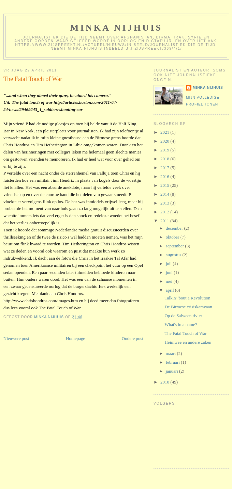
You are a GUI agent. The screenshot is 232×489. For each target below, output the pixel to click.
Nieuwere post (16, 338)
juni (170, 272)
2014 (165, 194)
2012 (165, 211)
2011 (165, 220)
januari (172, 371)
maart (171, 353)
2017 (165, 167)
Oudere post (132, 338)
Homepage (75, 338)
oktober (173, 237)
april (170, 290)
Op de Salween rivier (183, 315)
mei (170, 281)
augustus (174, 254)
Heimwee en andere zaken (187, 342)
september (175, 245)
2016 (165, 176)
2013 (165, 203)
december (175, 228)
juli (169, 263)
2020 (165, 141)
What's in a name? (180, 324)
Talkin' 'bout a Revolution (187, 297)
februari (173, 362)
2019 (165, 149)
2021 (165, 132)
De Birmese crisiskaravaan (188, 306)
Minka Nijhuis (116, 28)
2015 (165, 185)
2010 (165, 382)
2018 (165, 158)
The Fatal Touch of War (185, 333)
